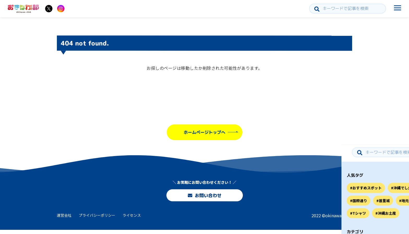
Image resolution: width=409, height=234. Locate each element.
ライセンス (132, 219)
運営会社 (64, 219)
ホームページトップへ (204, 132)
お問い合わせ (204, 196)
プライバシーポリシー (97, 219)
